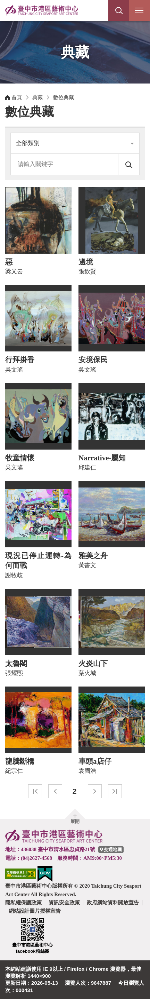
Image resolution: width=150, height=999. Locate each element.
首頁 (16, 97)
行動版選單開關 (139, 12)
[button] (118, 10)
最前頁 (35, 791)
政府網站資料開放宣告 (113, 902)
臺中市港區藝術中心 (41, 10)
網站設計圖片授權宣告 (35, 911)
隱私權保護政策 (23, 902)
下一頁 (95, 791)
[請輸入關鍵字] (64, 164)
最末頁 (115, 791)
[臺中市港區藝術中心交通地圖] (111, 849)
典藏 (37, 97)
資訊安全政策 (64, 902)
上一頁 (55, 791)
